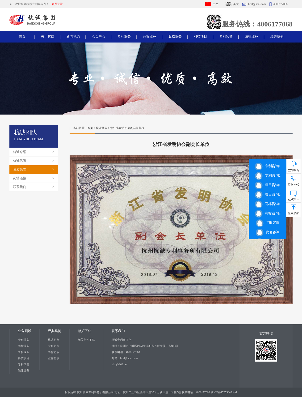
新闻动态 (73, 36)
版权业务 (175, 36)
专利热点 (53, 346)
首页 (22, 36)
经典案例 (277, 36)
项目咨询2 (268, 194)
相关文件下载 (86, 340)
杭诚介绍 (19, 152)
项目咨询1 (268, 185)
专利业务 (124, 36)
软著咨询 (268, 232)
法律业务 (251, 36)
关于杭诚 (47, 36)
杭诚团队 (101, 128)
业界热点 (53, 358)
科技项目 (200, 36)
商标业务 (149, 36)
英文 (236, 4)
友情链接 (19, 178)
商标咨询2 (268, 213)
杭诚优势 (19, 160)
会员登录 (57, 4)
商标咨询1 (268, 204)
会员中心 (98, 36)
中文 (215, 4)
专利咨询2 (268, 175)
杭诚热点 (53, 340)
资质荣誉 (19, 169)
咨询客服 (268, 223)
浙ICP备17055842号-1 (224, 392)
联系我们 (19, 187)
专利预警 (226, 36)
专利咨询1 (268, 166)
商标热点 (53, 352)
